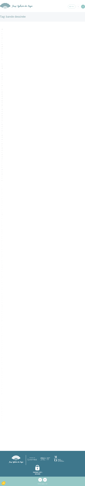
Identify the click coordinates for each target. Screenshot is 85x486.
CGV (46, 484)
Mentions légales (41, 484)
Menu (72, 6)
